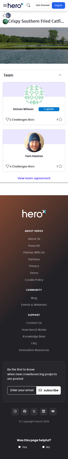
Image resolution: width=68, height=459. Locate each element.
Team (34, 75)
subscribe (48, 390)
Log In (58, 5)
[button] (5, 5)
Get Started (43, 5)
